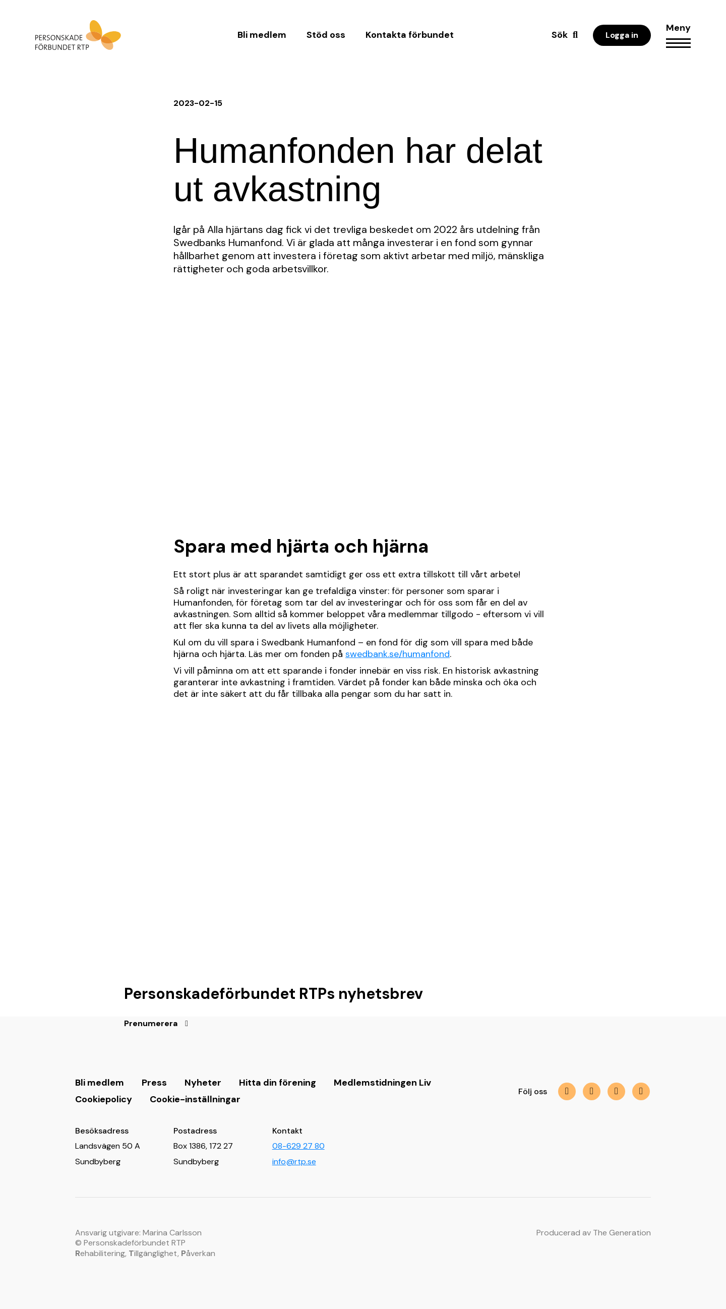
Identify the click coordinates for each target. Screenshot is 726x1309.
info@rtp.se (294, 1161)
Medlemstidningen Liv (382, 1083)
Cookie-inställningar (195, 1099)
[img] (616, 1091)
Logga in (622, 35)
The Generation (622, 1232)
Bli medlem (261, 35)
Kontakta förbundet (410, 35)
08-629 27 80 (298, 1146)
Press (154, 1083)
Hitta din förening (277, 1083)
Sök (560, 35)
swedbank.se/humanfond (397, 654)
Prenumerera (150, 1024)
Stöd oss (326, 35)
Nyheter (203, 1083)
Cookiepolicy (103, 1099)
